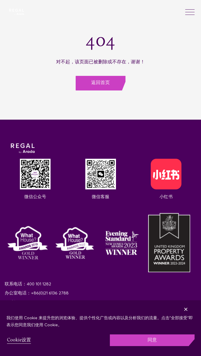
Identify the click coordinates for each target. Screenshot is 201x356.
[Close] (194, 305)
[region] (100, 328)
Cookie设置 (19, 340)
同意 (152, 340)
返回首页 (100, 83)
